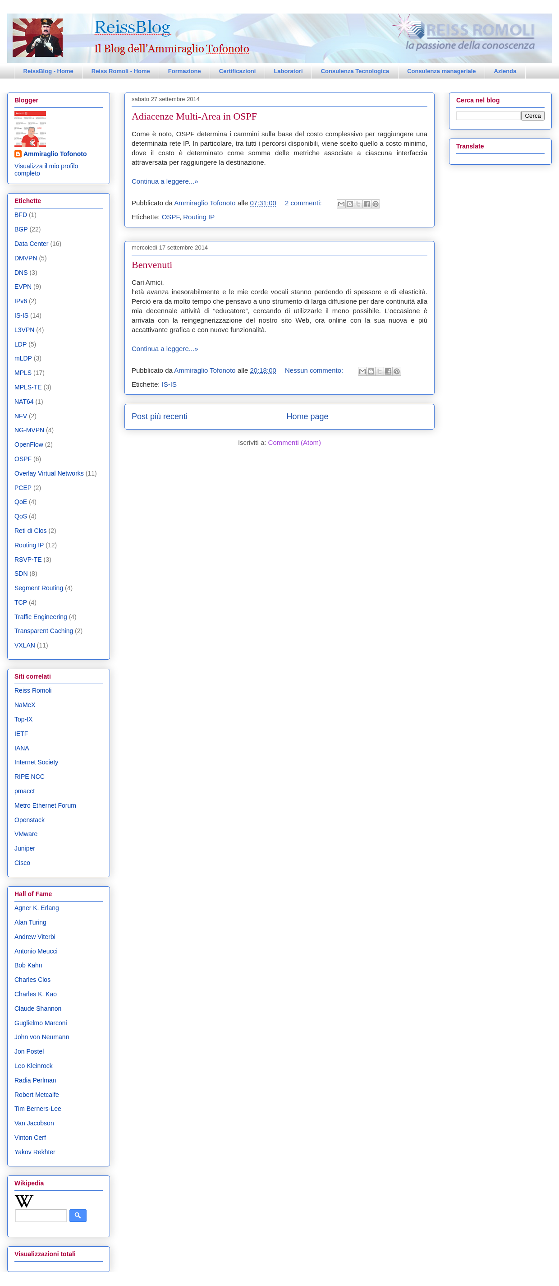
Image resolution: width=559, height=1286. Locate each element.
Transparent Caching (43, 630)
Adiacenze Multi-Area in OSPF (194, 116)
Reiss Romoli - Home (121, 71)
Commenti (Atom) (294, 442)
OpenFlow (28, 444)
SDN (21, 573)
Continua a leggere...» (165, 181)
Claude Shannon (37, 1008)
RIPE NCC (29, 776)
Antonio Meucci (36, 951)
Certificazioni (237, 71)
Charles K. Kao (35, 994)
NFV (20, 416)
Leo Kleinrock (33, 1065)
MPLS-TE (28, 387)
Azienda (505, 71)
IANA (21, 748)
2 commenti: (304, 203)
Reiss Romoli (32, 690)
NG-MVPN (29, 430)
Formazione (184, 71)
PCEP (23, 487)
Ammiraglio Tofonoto (55, 153)
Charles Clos (32, 979)
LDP (20, 344)
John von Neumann (41, 1037)
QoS (20, 516)
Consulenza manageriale (441, 71)
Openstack (29, 819)
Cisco (22, 862)
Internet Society (36, 762)
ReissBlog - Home (48, 71)
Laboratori (288, 71)
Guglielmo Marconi (40, 1023)
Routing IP (199, 217)
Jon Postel (29, 1051)
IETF (21, 733)
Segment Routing (38, 588)
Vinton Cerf (30, 1137)
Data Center (31, 243)
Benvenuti (152, 264)
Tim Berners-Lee (37, 1108)
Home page (308, 416)
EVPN (23, 286)
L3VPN (24, 329)
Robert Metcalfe (36, 1094)
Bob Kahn (28, 965)
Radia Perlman (35, 1080)
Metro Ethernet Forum (45, 805)
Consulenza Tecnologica (355, 71)
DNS (21, 272)
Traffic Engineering (40, 616)
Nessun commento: (315, 370)
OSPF (170, 217)
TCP (20, 602)
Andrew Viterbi (34, 936)
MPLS (23, 372)
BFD (20, 214)
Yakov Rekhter (34, 1152)
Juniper (24, 848)
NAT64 (24, 401)
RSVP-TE (28, 559)
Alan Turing (30, 922)
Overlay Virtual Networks (49, 473)
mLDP (23, 358)
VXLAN (24, 645)
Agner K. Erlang (36, 907)
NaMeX (25, 704)
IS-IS (169, 384)
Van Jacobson (34, 1123)
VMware (25, 833)
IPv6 (20, 301)
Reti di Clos (30, 530)
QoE (20, 501)
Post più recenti (160, 416)
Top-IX (23, 719)
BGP (21, 229)
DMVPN (25, 258)
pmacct (24, 791)
